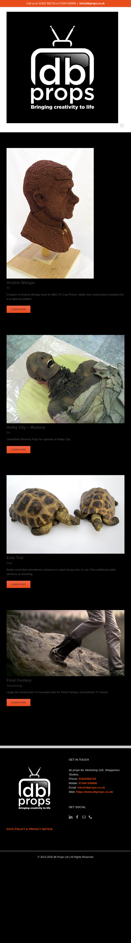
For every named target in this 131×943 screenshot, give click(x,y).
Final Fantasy (19, 680)
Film (9, 563)
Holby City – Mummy (26, 427)
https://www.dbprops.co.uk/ (94, 791)
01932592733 (87, 778)
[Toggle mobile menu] (122, 125)
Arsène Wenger (21, 283)
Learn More (18, 309)
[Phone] (90, 817)
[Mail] (84, 817)
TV (8, 288)
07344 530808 (88, 783)
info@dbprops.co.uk (92, 3)
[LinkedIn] (70, 817)
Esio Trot (15, 558)
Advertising (14, 685)
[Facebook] (77, 817)
